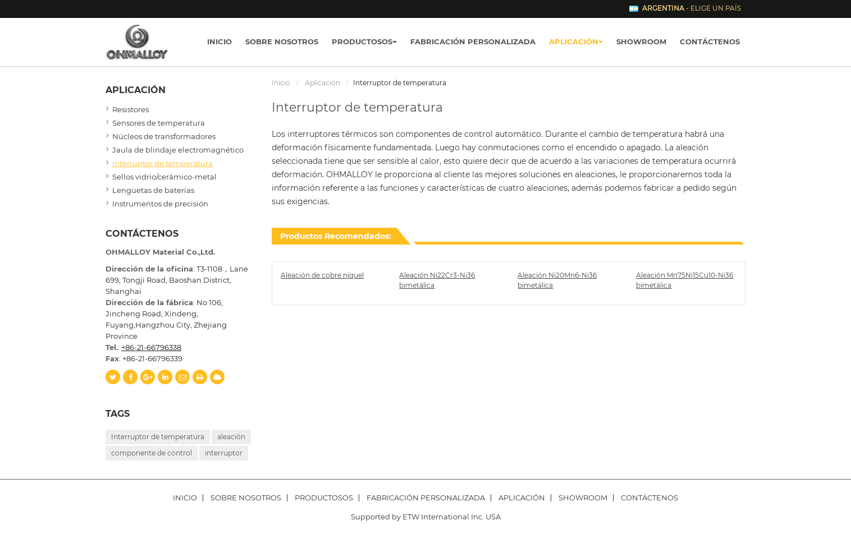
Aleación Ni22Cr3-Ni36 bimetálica (437, 280)
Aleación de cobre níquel (322, 275)
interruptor (224, 453)
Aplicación (322, 83)
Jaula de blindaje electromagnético (178, 149)
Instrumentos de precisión (160, 203)
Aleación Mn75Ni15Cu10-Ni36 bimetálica (684, 280)
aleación (231, 436)
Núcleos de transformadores (164, 136)
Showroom (641, 41)
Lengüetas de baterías (153, 190)
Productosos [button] (364, 41)
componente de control (151, 453)
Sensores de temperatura (158, 122)
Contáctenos (710, 41)
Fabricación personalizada (473, 41)
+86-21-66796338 (151, 347)
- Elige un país (691, 8)
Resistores (130, 109)
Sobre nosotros (281, 41)
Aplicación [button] (576, 41)
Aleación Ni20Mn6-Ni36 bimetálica (557, 280)
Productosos (324, 497)
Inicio (219, 41)
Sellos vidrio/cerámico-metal (164, 176)
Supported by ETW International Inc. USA (426, 516)
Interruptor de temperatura (162, 163)
